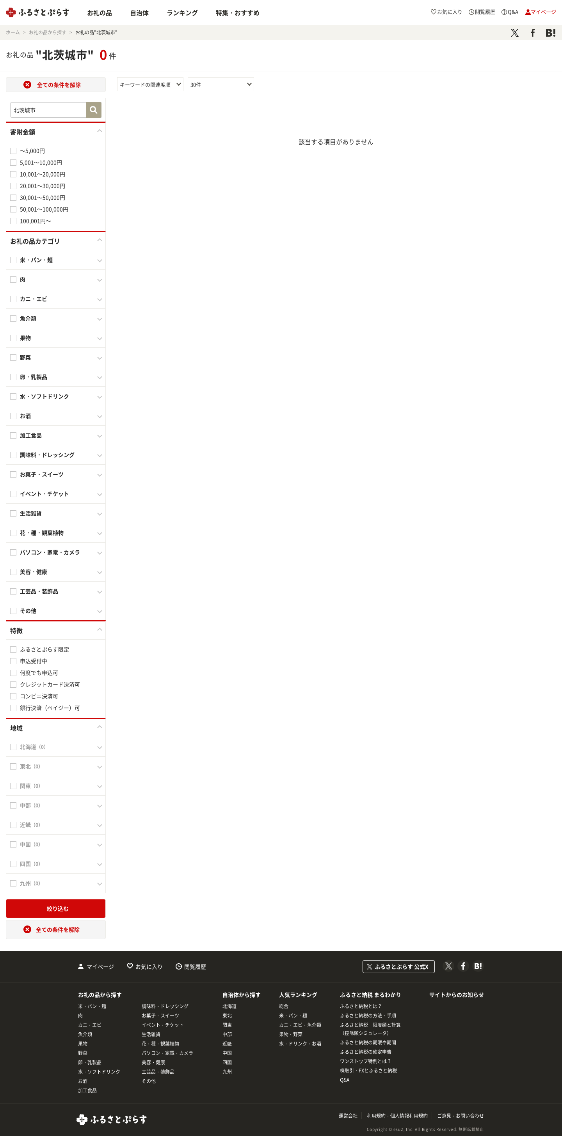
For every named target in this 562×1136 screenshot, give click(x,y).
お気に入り (149, 966)
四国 (227, 1062)
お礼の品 (99, 12)
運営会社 (348, 1115)
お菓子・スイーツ (42, 474)
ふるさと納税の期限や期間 (368, 1042)
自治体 (139, 12)
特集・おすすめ (238, 12)
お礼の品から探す (100, 994)
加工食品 (31, 435)
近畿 (227, 1043)
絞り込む (58, 908)
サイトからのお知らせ (456, 994)
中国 (227, 1052)
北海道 (229, 1006)
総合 (283, 1006)
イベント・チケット (44, 493)
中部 (227, 1034)
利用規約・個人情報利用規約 (397, 1115)
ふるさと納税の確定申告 (365, 1051)
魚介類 (28, 318)
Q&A (344, 1079)
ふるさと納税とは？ (361, 1006)
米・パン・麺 (36, 260)
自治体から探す (241, 994)
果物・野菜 (290, 1034)
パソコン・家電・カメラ (50, 552)
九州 (227, 1071)
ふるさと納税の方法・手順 (368, 1015)
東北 (227, 1015)
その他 (28, 610)
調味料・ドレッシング (47, 454)
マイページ (100, 966)
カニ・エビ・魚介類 (300, 1024)
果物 (25, 338)
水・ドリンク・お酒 (300, 1043)
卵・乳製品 (33, 376)
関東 (227, 1024)
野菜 (25, 357)
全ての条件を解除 (59, 84)
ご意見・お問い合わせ (460, 1115)
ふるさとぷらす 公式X (402, 966)
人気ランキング (298, 994)
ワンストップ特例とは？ (365, 1061)
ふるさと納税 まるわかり (370, 994)
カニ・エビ (33, 299)
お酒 (25, 415)
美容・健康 (33, 571)
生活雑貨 (31, 513)
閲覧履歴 (195, 966)
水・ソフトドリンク (44, 396)
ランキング (182, 12)
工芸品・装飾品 (39, 591)
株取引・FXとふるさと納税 (368, 1070)
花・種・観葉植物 (42, 532)
